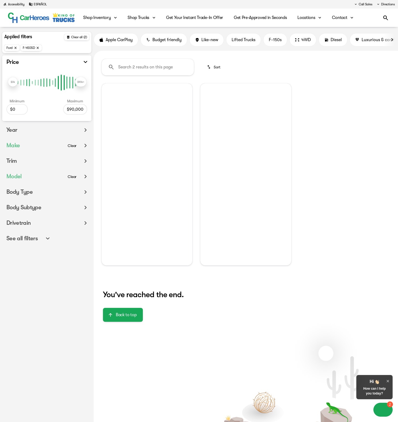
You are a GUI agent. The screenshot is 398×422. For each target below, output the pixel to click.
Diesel (333, 39)
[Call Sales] (363, 4)
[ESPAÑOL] (38, 4)
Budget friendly (164, 39)
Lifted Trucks (243, 39)
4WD (303, 39)
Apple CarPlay (116, 39)
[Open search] (385, 18)
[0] (17, 109)
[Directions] (385, 4)
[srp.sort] (214, 67)
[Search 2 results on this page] (148, 67)
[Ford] (12, 48)
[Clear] (72, 145)
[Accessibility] (14, 4)
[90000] (75, 109)
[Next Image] (392, 40)
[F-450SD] (31, 48)
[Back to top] (123, 315)
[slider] (13, 82)
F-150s (275, 39)
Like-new (206, 39)
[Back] (76, 37)
